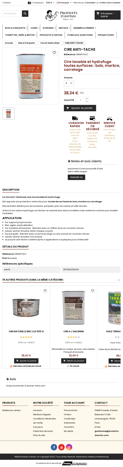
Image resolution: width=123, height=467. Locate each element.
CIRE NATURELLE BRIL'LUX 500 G (26, 331)
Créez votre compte (110, 2)
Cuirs (34, 28)
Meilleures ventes (11, 410)
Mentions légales (42, 414)
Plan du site (39, 435)
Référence (69, 54)
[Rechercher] (15, 13)
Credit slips (69, 418)
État (4, 258)
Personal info (71, 410)
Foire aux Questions (80, 35)
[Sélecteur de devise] (50, 2)
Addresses (69, 422)
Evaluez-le (76, 177)
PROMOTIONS (106, 35)
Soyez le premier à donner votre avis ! (26, 385)
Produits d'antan (51, 35)
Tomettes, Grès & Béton (19, 35)
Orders (67, 414)
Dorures (48, 28)
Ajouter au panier (79, 108)
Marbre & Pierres (84, 28)
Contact (6, 2)
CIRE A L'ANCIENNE (73, 331)
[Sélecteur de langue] (64, 2)
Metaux (63, 28)
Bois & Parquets (15, 28)
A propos (38, 426)
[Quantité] (80, 100)
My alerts (68, 431)
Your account (74, 403)
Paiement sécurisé (43, 431)
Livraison (37, 410)
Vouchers (69, 426)
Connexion (90, 2)
